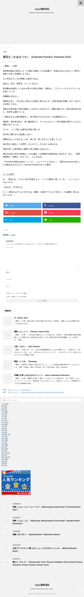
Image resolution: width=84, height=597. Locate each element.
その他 (3, 404)
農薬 (3, 461)
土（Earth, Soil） (21, 318)
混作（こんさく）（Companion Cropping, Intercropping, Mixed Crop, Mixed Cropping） (36, 392)
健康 (3, 406)
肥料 (3, 449)
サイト (8, 286)
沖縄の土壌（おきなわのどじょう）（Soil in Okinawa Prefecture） (42, 375)
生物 (3, 432)
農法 (3, 459)
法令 (3, 426)
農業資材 (4, 457)
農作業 (3, 453)
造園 (3, 463)
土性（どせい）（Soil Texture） (27, 346)
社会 (3, 443)
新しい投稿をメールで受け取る (17, 296)
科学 (3, 445)
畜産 (3, 438)
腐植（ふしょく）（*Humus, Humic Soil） (32, 332)
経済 (3, 447)
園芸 (3, 410)
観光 (3, 451)
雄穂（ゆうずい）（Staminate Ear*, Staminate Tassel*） (37, 534)
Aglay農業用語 (42, 9)
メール (9, 279)
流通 (3, 428)
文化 (3, 418)
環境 (3, 430)
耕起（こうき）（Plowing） (26, 361)
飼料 (3, 465)
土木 (3, 414)
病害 (3, 441)
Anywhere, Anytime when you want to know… (42, 589)
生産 (3, 436)
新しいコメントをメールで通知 (17, 293)
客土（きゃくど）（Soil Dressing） (19, 390)
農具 (3, 455)
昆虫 (3, 420)
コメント (9, 247)
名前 (8, 272)
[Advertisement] (42, 29)
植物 (3, 424)
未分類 (3, 422)
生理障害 (4, 434)
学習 (3, 416)
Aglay (13, 235)
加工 (3, 408)
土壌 (6, 230)
